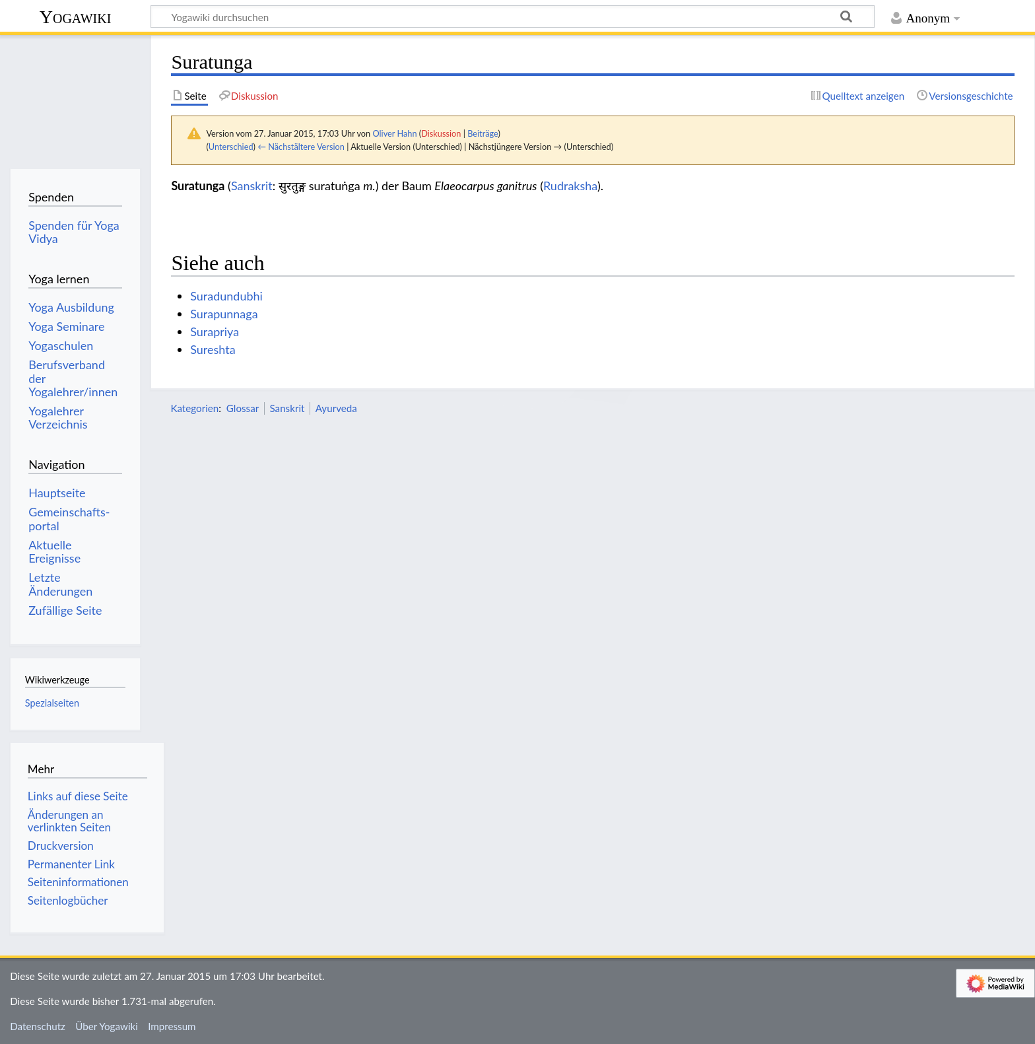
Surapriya (214, 331)
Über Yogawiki (106, 1026)
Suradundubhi (226, 296)
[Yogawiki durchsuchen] (512, 16)
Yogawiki (76, 17)
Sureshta (212, 349)
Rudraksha (570, 185)
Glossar (242, 408)
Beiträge (482, 133)
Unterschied (231, 146)
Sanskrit (252, 185)
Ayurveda (336, 408)
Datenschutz (37, 1026)
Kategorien (194, 408)
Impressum (172, 1026)
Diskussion (441, 133)
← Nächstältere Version (301, 146)
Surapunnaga (223, 313)
